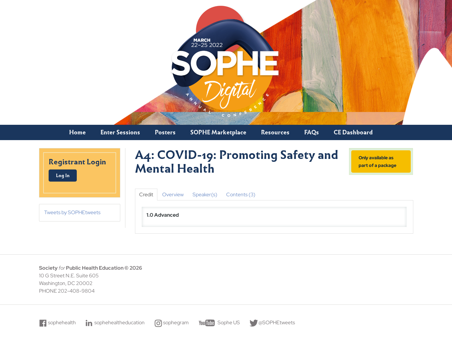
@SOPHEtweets (276, 322)
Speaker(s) (205, 194)
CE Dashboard (353, 132)
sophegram (176, 322)
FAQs (311, 132)
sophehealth (62, 322)
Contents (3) (240, 194)
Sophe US (229, 322)
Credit (146, 194)
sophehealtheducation (119, 322)
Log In (62, 175)
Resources (275, 132)
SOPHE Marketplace (218, 132)
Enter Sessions (120, 132)
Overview (173, 194)
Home (77, 132)
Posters (165, 132)
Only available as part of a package (377, 161)
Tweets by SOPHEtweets (72, 212)
